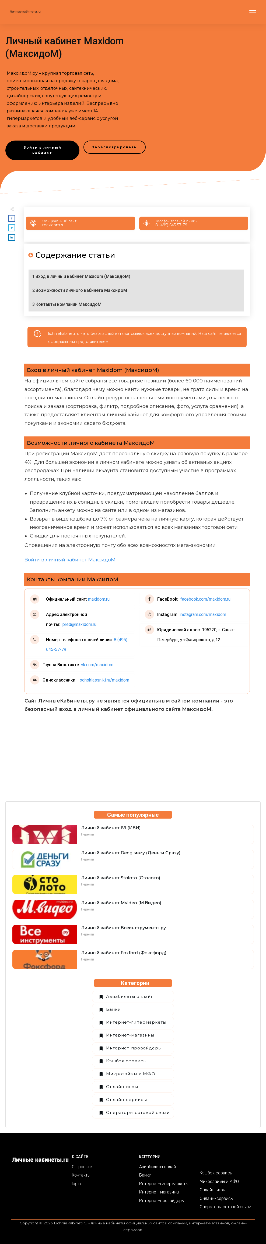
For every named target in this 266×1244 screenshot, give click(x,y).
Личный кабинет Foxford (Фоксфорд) (123, 952)
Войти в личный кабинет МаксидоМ (70, 560)
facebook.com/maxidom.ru (204, 599)
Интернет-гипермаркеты (136, 1022)
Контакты (81, 1175)
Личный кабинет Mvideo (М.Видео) (121, 902)
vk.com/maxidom (97, 664)
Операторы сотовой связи (138, 1112)
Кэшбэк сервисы (126, 1060)
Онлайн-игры (122, 1086)
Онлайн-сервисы (126, 1099)
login (76, 1183)
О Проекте (82, 1166)
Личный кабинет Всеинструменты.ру (123, 927)
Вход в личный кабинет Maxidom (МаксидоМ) (83, 276)
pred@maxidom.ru (78, 624)
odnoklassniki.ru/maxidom (104, 680)
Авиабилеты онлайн (130, 996)
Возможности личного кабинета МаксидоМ (81, 290)
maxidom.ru (53, 225)
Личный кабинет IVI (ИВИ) (111, 827)
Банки (113, 1009)
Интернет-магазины (130, 1035)
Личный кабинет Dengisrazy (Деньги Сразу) (130, 852)
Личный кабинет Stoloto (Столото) (120, 877)
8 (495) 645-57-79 (171, 225)
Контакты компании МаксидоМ (69, 304)
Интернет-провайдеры (134, 1048)
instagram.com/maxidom (202, 614)
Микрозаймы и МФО (130, 1073)
